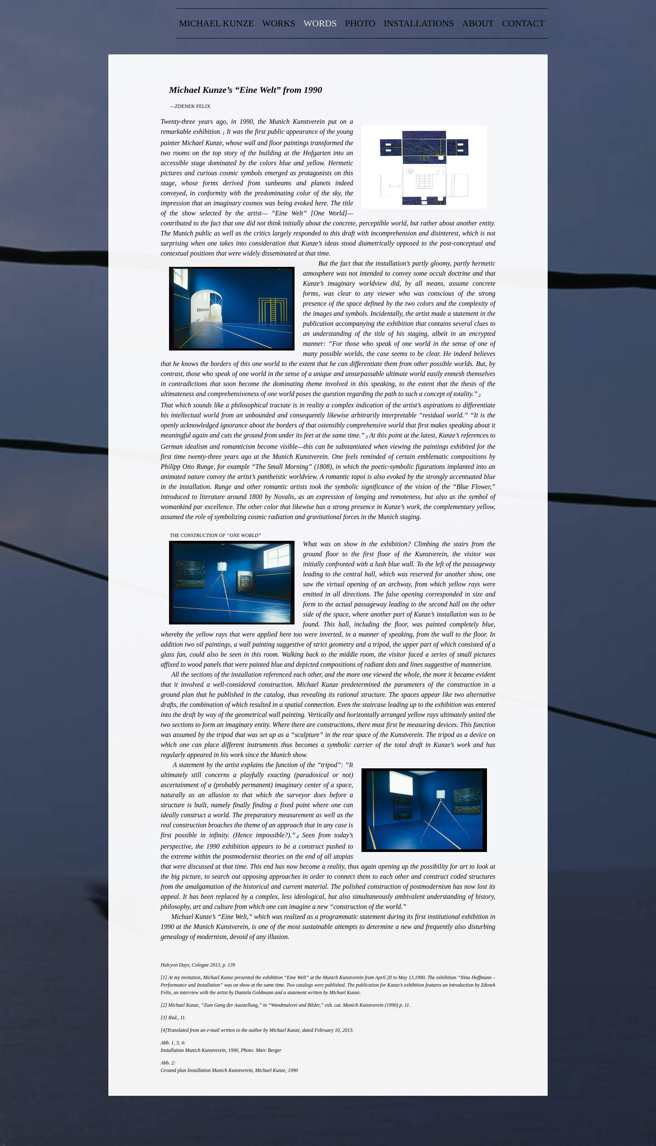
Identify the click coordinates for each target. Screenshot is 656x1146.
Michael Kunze (216, 23)
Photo (360, 23)
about (478, 23)
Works (278, 23)
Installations (419, 23)
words (320, 23)
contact (523, 23)
